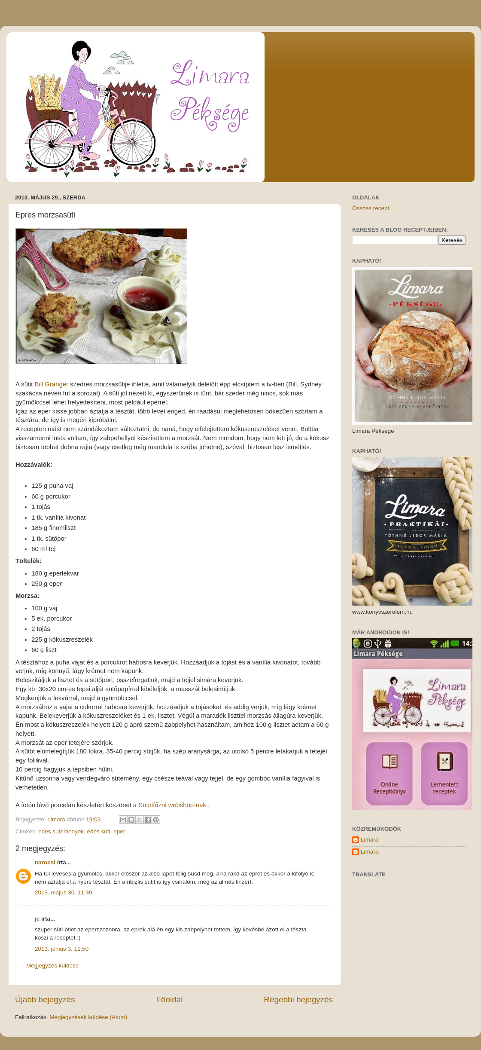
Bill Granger (51, 384)
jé (37, 918)
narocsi (45, 862)
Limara (369, 839)
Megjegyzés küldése (52, 965)
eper (119, 831)
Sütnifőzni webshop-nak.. (174, 805)
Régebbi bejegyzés (298, 999)
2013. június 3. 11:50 (61, 949)
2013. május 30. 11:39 (63, 892)
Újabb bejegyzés (45, 999)
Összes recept (370, 208)
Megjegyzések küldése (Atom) (88, 1017)
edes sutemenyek (61, 831)
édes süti (98, 831)
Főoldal (169, 999)
